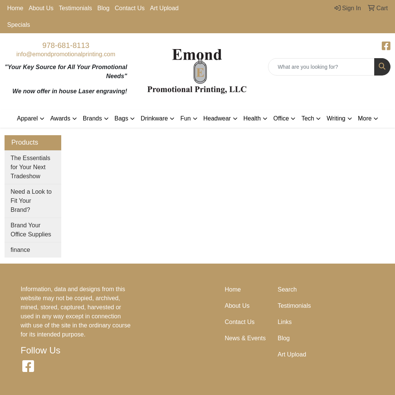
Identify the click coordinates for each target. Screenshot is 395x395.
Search (287, 289)
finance (20, 250)
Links (284, 322)
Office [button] (281, 118)
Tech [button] (307, 118)
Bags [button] (121, 118)
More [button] (365, 118)
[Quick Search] (321, 67)
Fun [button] (185, 118)
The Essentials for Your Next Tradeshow (30, 167)
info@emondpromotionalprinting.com (65, 54)
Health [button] (252, 118)
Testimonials (75, 8)
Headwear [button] (217, 118)
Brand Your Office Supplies (31, 230)
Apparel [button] (27, 118)
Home (15, 8)
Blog (104, 8)
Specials (18, 25)
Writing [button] (336, 118)
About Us (41, 8)
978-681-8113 (66, 45)
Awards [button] (60, 118)
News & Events (245, 338)
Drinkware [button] (154, 118)
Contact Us (130, 8)
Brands (92, 118)
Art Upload (164, 8)
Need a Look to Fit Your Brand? (31, 200)
